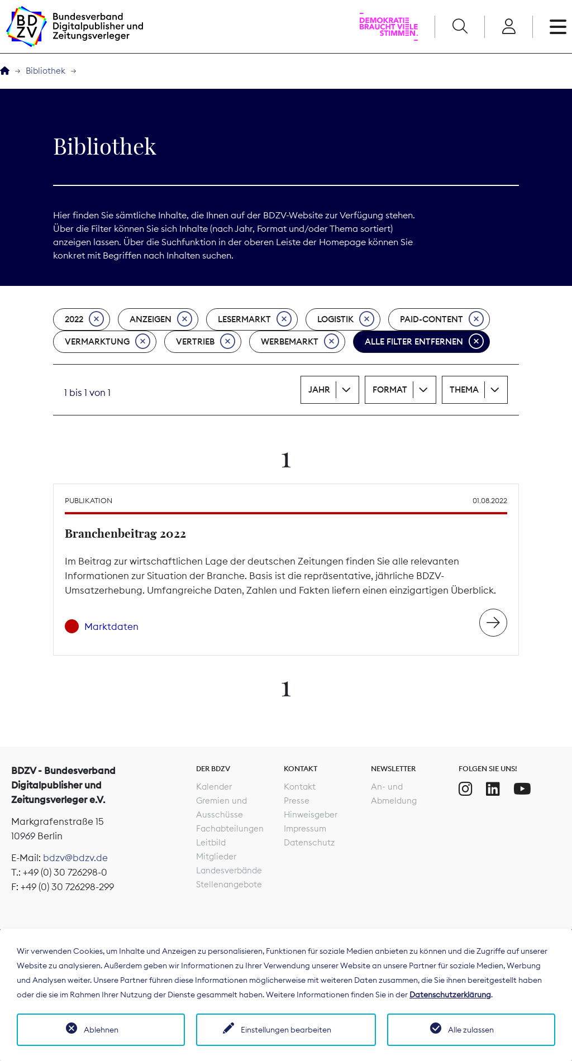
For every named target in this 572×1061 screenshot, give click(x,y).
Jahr (319, 389)
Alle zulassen (471, 1030)
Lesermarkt (255, 319)
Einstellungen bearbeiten (286, 1030)
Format (390, 389)
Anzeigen (161, 319)
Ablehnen (101, 1030)
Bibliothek (45, 70)
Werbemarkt (300, 342)
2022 (84, 319)
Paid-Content (442, 319)
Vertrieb (205, 342)
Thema (464, 389)
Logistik (345, 319)
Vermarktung (107, 342)
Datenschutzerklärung (450, 995)
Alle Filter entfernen (424, 342)
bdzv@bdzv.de (75, 858)
